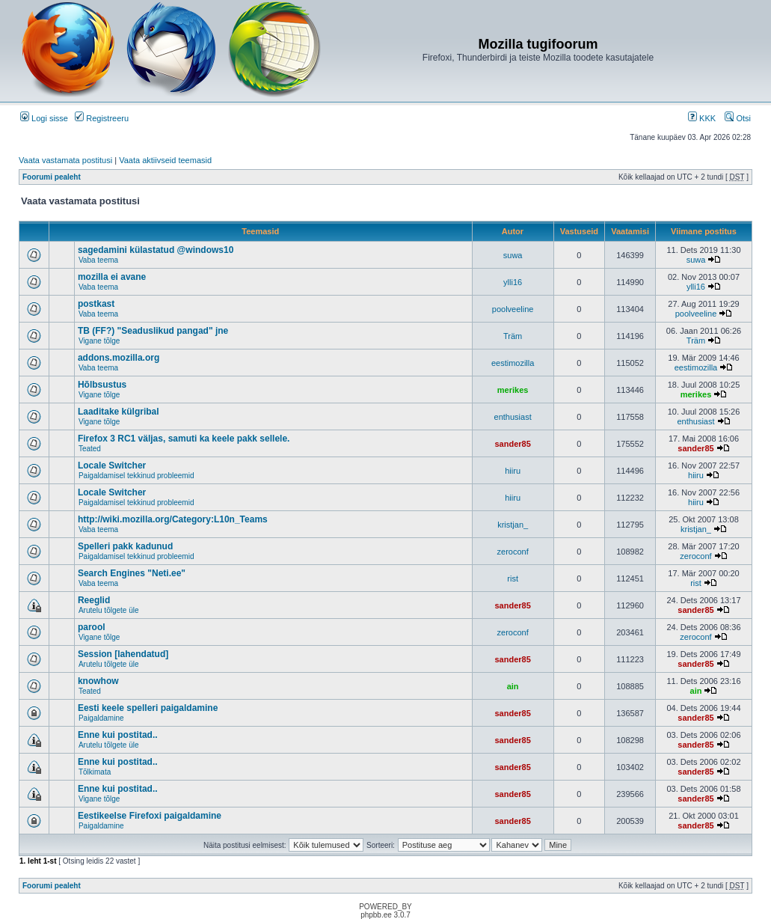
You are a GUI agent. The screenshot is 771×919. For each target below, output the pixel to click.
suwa (513, 255)
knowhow (98, 681)
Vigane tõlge (99, 341)
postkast (96, 304)
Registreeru (102, 118)
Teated (90, 449)
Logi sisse (44, 118)
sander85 (512, 443)
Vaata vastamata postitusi (65, 160)
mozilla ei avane (112, 277)
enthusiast (513, 416)
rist (512, 578)
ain (513, 686)
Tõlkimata (95, 772)
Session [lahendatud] (123, 654)
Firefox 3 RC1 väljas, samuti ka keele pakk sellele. (184, 438)
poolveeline (513, 309)
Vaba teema (98, 260)
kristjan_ (512, 524)
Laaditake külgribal (118, 411)
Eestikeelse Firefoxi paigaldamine (149, 815)
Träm (512, 336)
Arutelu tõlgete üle (109, 610)
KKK (702, 118)
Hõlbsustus (102, 384)
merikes (513, 389)
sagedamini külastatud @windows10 (155, 250)
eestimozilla (512, 362)
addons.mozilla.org (118, 357)
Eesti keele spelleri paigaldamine (148, 708)
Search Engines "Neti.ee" (131, 573)
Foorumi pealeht (51, 177)
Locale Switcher (112, 465)
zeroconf (513, 551)
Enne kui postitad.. (118, 735)
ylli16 (512, 282)
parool (91, 627)
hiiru (512, 470)
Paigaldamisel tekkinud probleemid (136, 475)
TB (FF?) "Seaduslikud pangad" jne (153, 331)
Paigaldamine (101, 718)
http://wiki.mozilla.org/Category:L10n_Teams (173, 519)
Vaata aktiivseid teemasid (165, 160)
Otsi (738, 118)
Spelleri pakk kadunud (125, 546)
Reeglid (94, 600)
